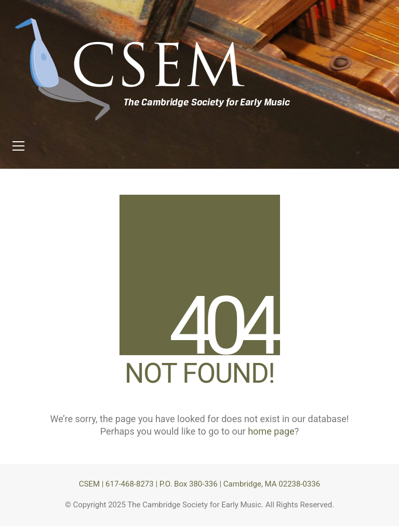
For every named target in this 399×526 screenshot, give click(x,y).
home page (271, 431)
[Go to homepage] (153, 69)
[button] (18, 146)
